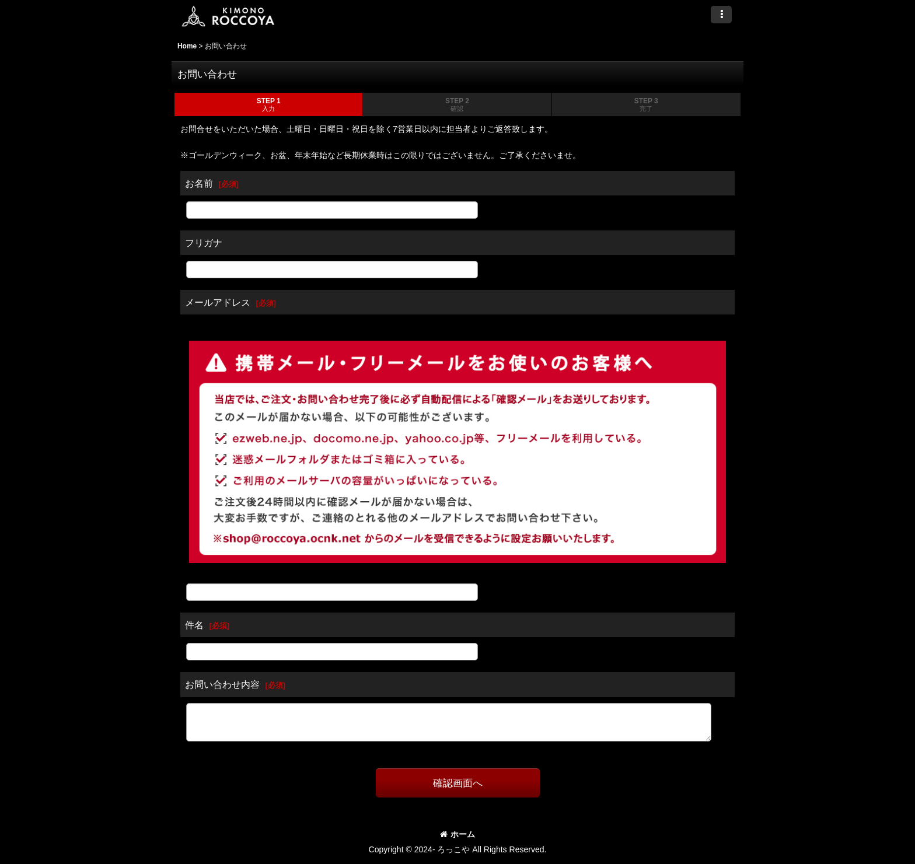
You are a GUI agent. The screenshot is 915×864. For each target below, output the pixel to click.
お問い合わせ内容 (222, 684)
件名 (194, 625)
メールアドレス (217, 302)
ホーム (457, 834)
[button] (721, 14)
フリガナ (203, 242)
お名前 (199, 183)
